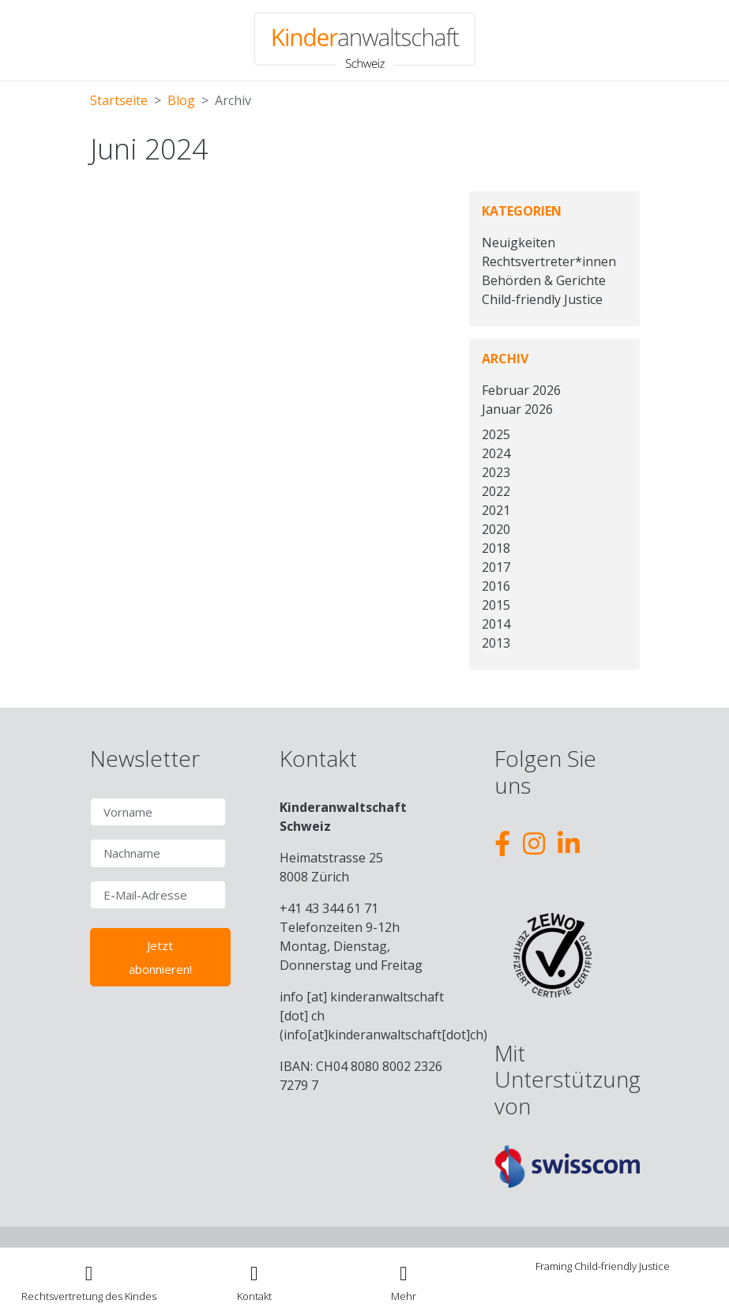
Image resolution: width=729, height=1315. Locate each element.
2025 (496, 434)
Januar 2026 (517, 409)
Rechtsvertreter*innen (549, 261)
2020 (496, 529)
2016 (496, 586)
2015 (496, 605)
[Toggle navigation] (404, 1281)
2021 (496, 510)
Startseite (119, 100)
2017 (496, 567)
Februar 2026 (521, 390)
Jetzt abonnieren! (160, 957)
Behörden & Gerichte (544, 280)
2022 (496, 491)
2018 (496, 548)
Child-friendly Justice (542, 299)
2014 (496, 624)
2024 (496, 453)
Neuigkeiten (518, 242)
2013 (496, 643)
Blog (181, 100)
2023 (496, 472)
